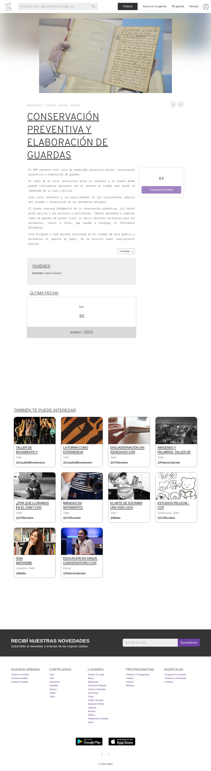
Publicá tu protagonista (137, 674)
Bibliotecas (93, 682)
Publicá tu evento (20, 674)
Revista (193, 6)
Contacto (169, 682)
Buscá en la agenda (154, 6)
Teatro (53, 693)
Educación (55, 682)
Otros (52, 696)
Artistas (129, 678)
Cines (90, 696)
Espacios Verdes (96, 704)
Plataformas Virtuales (98, 718)
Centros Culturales (97, 689)
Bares (91, 678)
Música (53, 689)
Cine (52, 678)
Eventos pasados (19, 682)
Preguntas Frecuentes (175, 674)
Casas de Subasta (97, 685)
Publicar (128, 6)
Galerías (92, 707)
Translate (126, 251)
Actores (130, 682)
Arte (52, 674)
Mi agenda (178, 6)
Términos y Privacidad (175, 678)
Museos (92, 711)
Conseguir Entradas (161, 189)
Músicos (130, 685)
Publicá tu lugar (96, 674)
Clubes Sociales (95, 700)
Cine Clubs (93, 693)
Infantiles (54, 685)
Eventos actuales (19, 678)
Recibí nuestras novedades (50, 640)
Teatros (91, 715)
